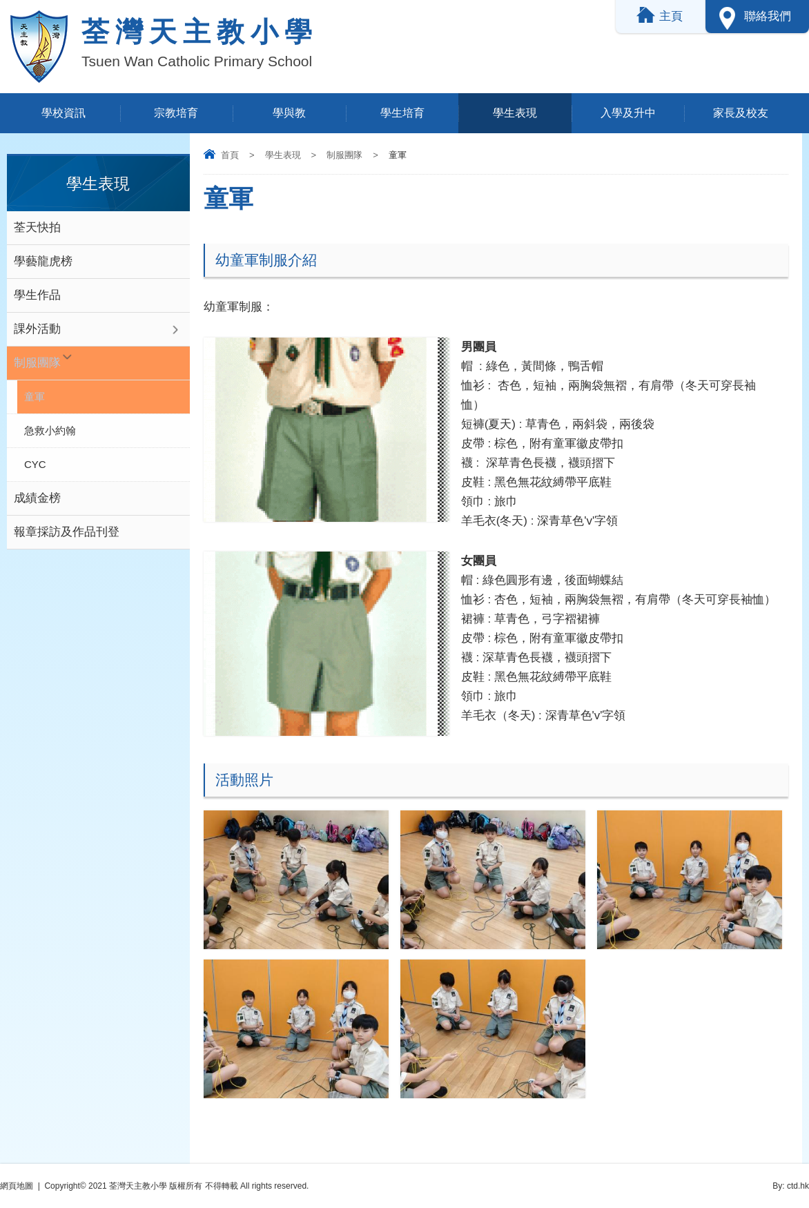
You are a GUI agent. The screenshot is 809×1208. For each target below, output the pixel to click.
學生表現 (515, 113)
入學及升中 (628, 113)
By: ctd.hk (790, 1186)
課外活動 (37, 328)
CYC (35, 464)
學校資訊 (63, 113)
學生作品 (37, 295)
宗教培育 (176, 113)
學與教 (289, 113)
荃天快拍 (37, 227)
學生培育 (402, 113)
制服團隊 (344, 155)
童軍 (34, 396)
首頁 (230, 155)
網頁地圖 (16, 1186)
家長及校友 (740, 113)
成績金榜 (37, 498)
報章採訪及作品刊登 (66, 531)
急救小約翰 (50, 430)
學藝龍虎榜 (43, 261)
